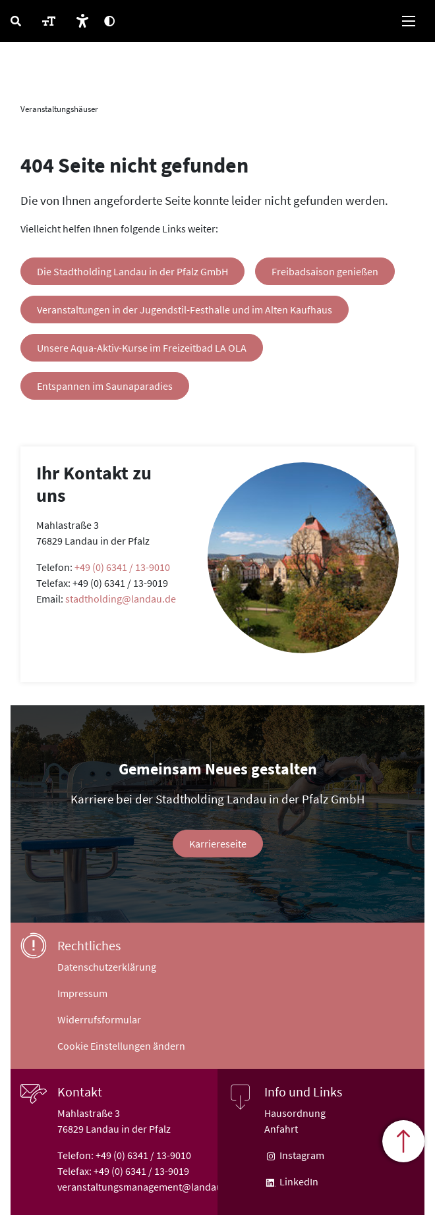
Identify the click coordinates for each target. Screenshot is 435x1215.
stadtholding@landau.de (120, 598)
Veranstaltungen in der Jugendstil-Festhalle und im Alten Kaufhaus (184, 309)
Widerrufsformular (99, 1019)
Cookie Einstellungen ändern (121, 1045)
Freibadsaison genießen (325, 271)
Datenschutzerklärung (106, 966)
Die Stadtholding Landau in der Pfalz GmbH (132, 271)
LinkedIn (297, 1181)
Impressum (82, 993)
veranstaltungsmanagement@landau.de (146, 1186)
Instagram (300, 1155)
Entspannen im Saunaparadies (105, 385)
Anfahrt (281, 1128)
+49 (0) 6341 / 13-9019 (141, 1170)
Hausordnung (295, 1113)
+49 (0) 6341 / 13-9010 (122, 567)
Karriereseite (217, 843)
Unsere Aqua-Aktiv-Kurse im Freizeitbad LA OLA (141, 347)
